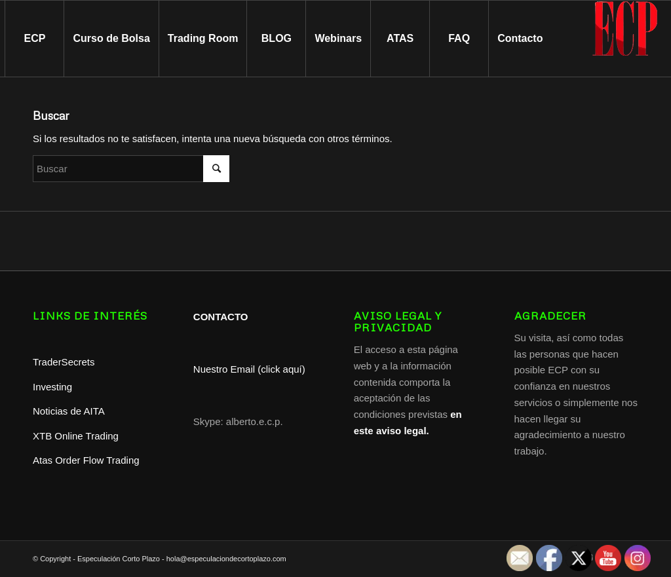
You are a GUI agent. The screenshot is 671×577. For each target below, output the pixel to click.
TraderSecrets (63, 361)
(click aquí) (281, 369)
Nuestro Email (224, 369)
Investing (54, 386)
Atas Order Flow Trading (86, 460)
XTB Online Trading (76, 435)
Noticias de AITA (69, 411)
